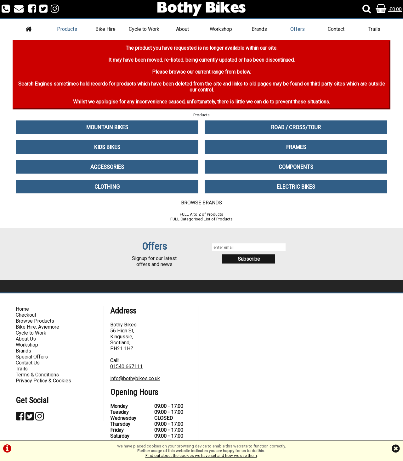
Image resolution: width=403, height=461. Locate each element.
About (182, 29)
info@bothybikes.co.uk (135, 378)
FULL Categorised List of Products (201, 219)
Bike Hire (105, 29)
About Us (26, 339)
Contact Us (28, 363)
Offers (297, 29)
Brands (259, 29)
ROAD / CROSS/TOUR (296, 127)
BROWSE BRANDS (201, 203)
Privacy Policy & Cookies (43, 381)
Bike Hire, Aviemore (37, 327)
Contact (336, 29)
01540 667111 (126, 366)
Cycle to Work (144, 29)
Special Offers (32, 357)
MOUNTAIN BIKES (107, 127)
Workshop (221, 29)
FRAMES (296, 147)
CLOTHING (107, 186)
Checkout (26, 315)
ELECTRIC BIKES (296, 186)
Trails (374, 29)
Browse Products (35, 321)
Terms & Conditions (37, 375)
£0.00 (389, 9)
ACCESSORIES (107, 166)
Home (22, 309)
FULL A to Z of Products (201, 214)
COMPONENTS (296, 166)
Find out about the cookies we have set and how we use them (201, 455)
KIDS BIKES (107, 147)
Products (67, 29)
